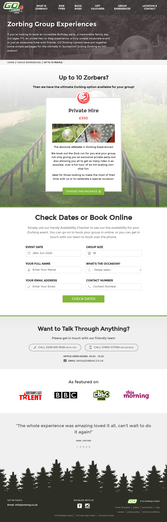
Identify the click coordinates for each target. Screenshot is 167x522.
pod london (147, 507)
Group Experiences (122, 7)
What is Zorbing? (41, 7)
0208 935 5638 (57, 347)
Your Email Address (41, 280)
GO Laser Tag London (85, 516)
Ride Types (61, 7)
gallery (136, 507)
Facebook (79, 506)
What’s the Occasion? (103, 263)
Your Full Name (38, 263)
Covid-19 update (122, 507)
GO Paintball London (64, 516)
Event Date (34, 247)
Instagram (87, 506)
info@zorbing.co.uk (86, 361)
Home (10, 62)
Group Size (94, 247)
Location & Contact (150, 7)
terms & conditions (151, 512)
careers (121, 512)
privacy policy (133, 512)
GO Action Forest (106, 516)
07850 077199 (113, 347)
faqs (158, 507)
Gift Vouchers (97, 7)
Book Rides (78, 7)
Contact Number (99, 280)
